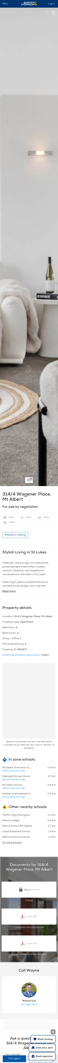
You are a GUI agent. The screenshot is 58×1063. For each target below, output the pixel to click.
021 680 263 (29, 1005)
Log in (51, 4)
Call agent (14, 1058)
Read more (8, 591)
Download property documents (21, 655)
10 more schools (12, 843)
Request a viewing (15, 535)
